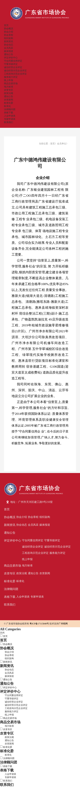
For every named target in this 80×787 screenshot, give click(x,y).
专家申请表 (9, 119)
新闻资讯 (8, 41)
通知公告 (8, 54)
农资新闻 (8, 99)
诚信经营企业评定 (13, 67)
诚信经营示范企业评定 (15, 70)
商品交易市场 (11, 83)
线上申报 (8, 80)
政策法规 (8, 93)
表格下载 (8, 112)
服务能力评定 (11, 77)
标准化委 (8, 103)
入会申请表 (9, 115)
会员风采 (8, 48)
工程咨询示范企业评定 (15, 73)
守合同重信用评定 (13, 61)
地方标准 (8, 86)
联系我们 (8, 122)
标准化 (7, 106)
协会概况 (8, 28)
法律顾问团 (9, 109)
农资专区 (8, 90)
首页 (6, 25)
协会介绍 (8, 31)
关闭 (2, 632)
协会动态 (8, 44)
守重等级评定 (11, 64)
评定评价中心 (11, 57)
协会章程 (8, 35)
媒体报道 (8, 51)
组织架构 (8, 38)
